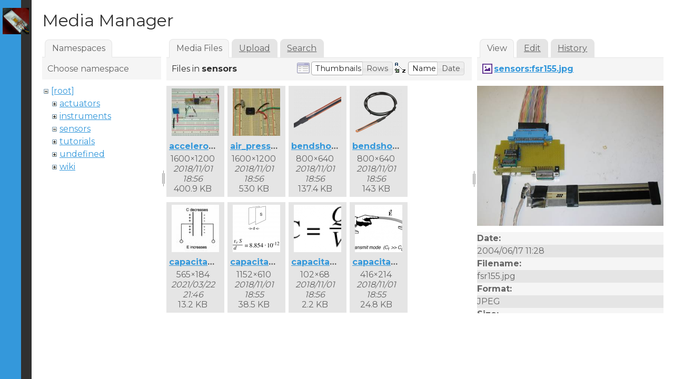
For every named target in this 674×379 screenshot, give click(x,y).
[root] (62, 91)
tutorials (77, 141)
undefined (82, 154)
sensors (75, 129)
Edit (532, 48)
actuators (80, 103)
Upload (254, 48)
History (572, 48)
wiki (67, 167)
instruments (85, 116)
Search (301, 48)
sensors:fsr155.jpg (533, 69)
